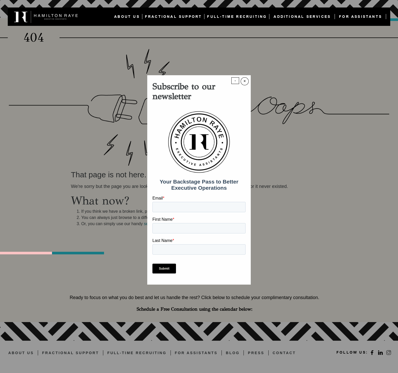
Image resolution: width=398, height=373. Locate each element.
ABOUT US (127, 16)
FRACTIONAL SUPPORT (173, 16)
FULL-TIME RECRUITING (237, 16)
